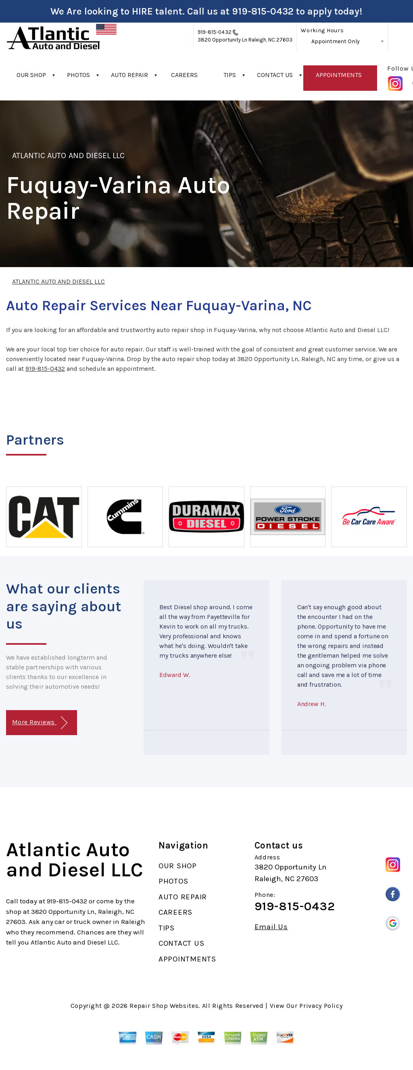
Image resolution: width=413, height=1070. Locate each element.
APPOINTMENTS (339, 75)
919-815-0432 (263, 11)
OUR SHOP (31, 75)
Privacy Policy (320, 1005)
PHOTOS (78, 75)
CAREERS (184, 75)
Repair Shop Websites (163, 1005)
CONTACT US (275, 75)
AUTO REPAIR (129, 75)
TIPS (229, 75)
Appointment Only (335, 41)
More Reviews (39, 722)
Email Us (271, 927)
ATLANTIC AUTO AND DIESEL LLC (68, 155)
